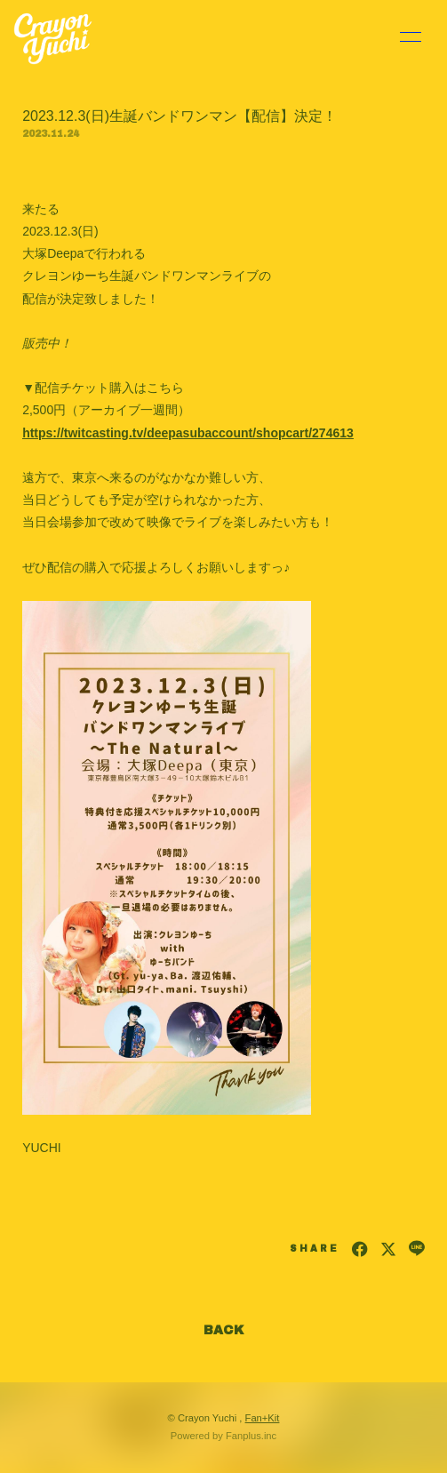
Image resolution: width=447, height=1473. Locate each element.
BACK (224, 1330)
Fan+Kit (262, 1418)
